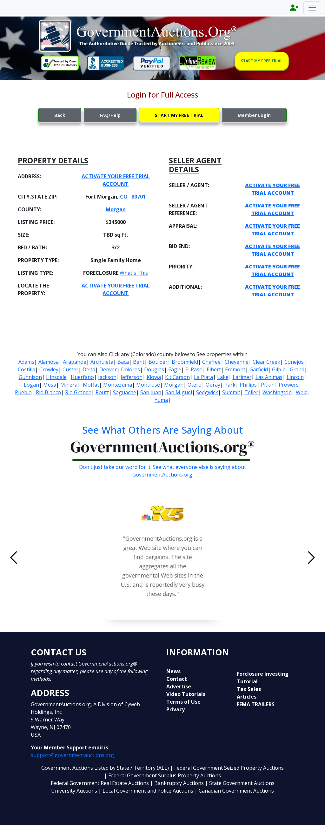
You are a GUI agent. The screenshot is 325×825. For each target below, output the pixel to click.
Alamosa (48, 361)
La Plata (203, 377)
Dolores (130, 369)
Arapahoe (74, 361)
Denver (108, 369)
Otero (195, 384)
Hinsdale (56, 377)
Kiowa (154, 377)
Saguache (124, 392)
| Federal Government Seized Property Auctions (227, 767)
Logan (31, 384)
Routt (102, 392)
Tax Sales (249, 689)
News (173, 671)
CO (124, 196)
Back (59, 115)
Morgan (116, 209)
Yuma (161, 399)
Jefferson (132, 377)
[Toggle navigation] (312, 7)
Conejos (294, 361)
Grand (297, 369)
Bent (138, 361)
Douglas (154, 369)
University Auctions (74, 790)
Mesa (49, 384)
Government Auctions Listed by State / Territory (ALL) (105, 767)
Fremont (235, 369)
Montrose (148, 384)
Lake (223, 377)
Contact (176, 678)
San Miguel (178, 392)
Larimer (242, 377)
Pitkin (268, 384)
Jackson (107, 377)
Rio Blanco (48, 392)
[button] (36, 558)
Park (229, 384)
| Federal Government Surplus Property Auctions (162, 775)
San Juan (150, 392)
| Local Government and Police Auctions (145, 790)
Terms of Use (183, 701)
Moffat (91, 384)
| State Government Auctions (240, 783)
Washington (277, 392)
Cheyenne (237, 361)
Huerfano (82, 377)
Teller (251, 392)
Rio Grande (78, 392)
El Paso (193, 369)
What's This (134, 272)
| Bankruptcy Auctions (177, 783)
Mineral (69, 384)
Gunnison (30, 377)
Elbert (214, 369)
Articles (246, 696)
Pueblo (23, 392)
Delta (89, 369)
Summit (231, 392)
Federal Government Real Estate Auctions (100, 783)
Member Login (254, 115)
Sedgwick (207, 392)
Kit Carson (177, 377)
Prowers (289, 384)
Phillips (248, 384)
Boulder (158, 361)
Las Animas (268, 377)
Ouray (213, 384)
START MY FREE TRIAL (261, 61)
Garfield (258, 369)
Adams (26, 361)
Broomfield (185, 361)
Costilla (26, 369)
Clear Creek (266, 361)
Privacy (175, 709)
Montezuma (117, 384)
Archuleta (101, 361)
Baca (123, 361)
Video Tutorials (185, 694)
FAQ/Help (110, 115)
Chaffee (211, 361)
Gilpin (279, 369)
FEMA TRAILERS (256, 704)
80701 (138, 196)
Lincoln (295, 377)
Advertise (178, 686)
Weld (302, 392)
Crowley (48, 369)
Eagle (174, 369)
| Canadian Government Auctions (234, 790)
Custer (70, 369)
